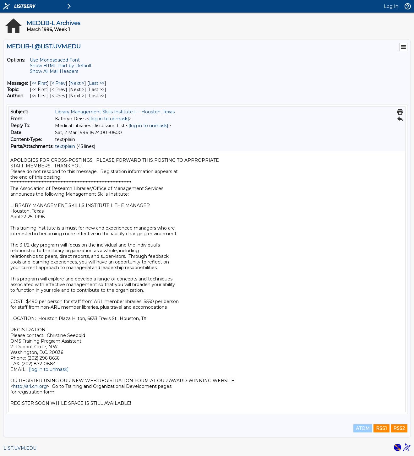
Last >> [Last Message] (97, 83)
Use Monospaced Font (55, 60)
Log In (391, 6)
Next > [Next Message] (77, 83)
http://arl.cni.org (30, 386)
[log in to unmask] (109, 119)
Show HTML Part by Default (61, 65)
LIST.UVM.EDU (19, 448)
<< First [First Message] (39, 83)
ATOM (363, 428)
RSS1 (381, 428)
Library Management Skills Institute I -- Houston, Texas (115, 112)
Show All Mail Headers (54, 71)
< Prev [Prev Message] (59, 83)
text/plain (65, 146)
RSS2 (399, 428)
